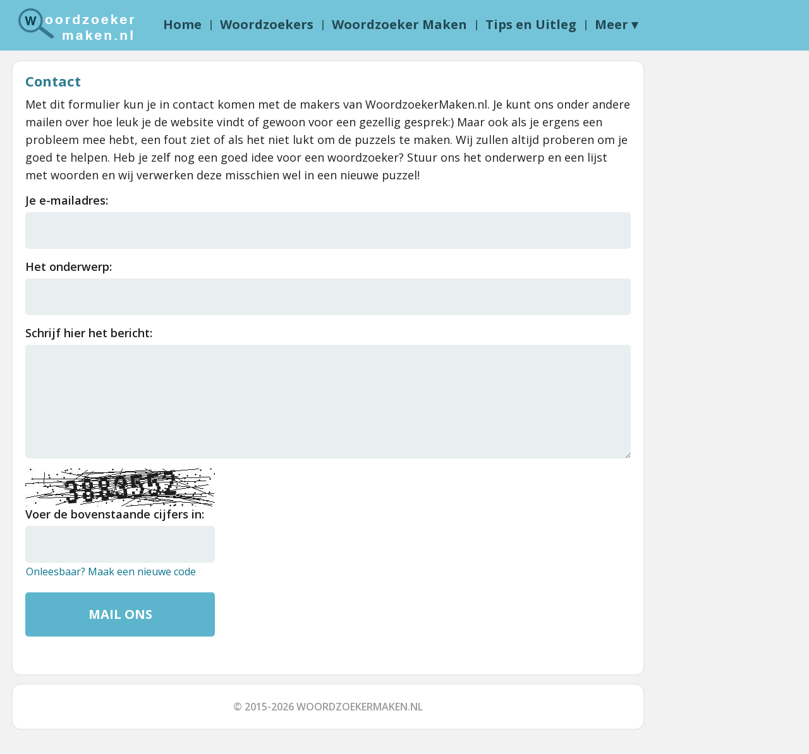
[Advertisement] (706, 250)
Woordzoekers (266, 24)
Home (182, 24)
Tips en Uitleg (530, 24)
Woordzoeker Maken (399, 24)
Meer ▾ (616, 24)
